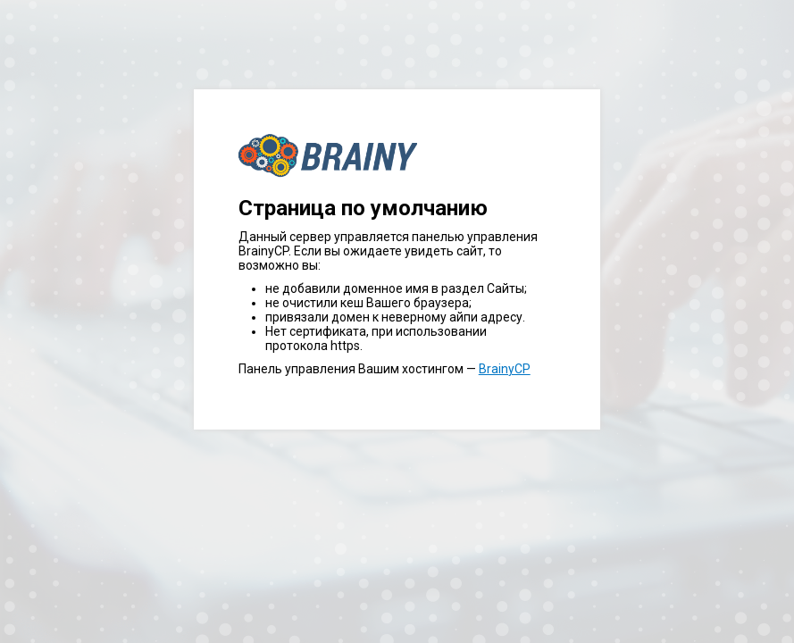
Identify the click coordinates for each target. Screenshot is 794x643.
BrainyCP (505, 369)
